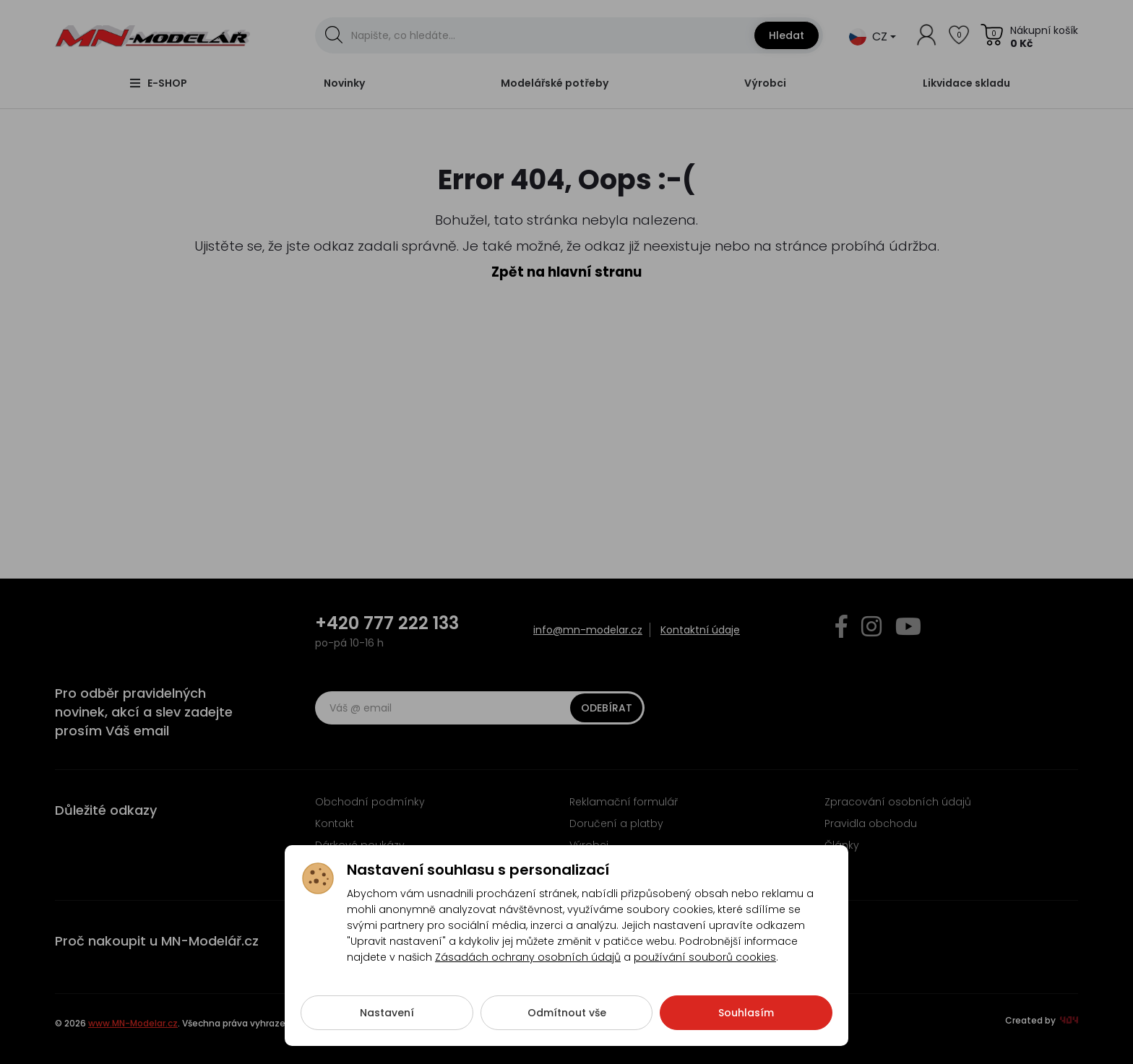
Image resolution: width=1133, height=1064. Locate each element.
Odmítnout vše (566, 1015)
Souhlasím (746, 1015)
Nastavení (387, 1015)
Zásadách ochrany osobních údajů (528, 959)
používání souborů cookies (705, 959)
